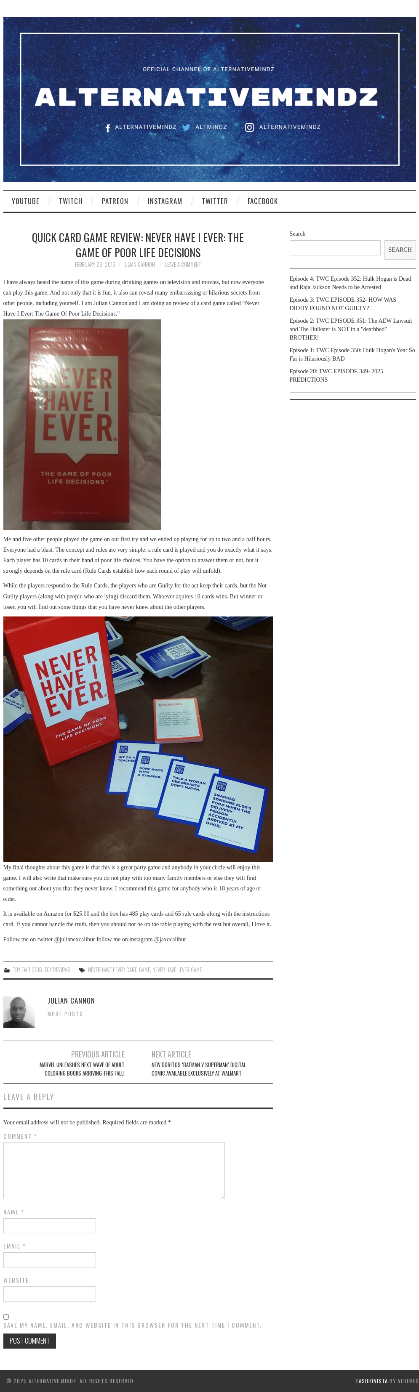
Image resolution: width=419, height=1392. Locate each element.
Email (14, 1246)
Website (16, 1280)
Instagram (165, 201)
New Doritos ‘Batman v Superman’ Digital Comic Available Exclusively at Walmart (199, 1069)
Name (13, 1212)
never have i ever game (177, 970)
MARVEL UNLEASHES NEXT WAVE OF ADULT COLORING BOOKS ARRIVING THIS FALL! (82, 1069)
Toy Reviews (57, 970)
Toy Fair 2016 (27, 970)
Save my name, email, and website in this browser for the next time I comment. (132, 1325)
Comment (20, 1136)
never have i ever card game (119, 970)
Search (298, 234)
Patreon (115, 201)
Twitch (71, 201)
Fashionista (372, 1381)
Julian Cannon (139, 264)
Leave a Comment (183, 264)
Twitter (215, 201)
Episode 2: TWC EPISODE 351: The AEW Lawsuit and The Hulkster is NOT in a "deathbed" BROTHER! (351, 329)
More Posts (65, 1014)
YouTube (26, 201)
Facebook (263, 201)
